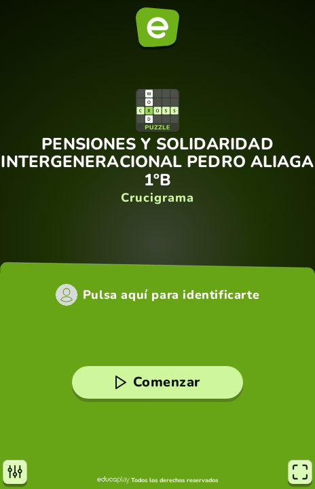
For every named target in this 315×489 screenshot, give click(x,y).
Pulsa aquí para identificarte (171, 295)
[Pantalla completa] (300, 472)
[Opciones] (15, 472)
